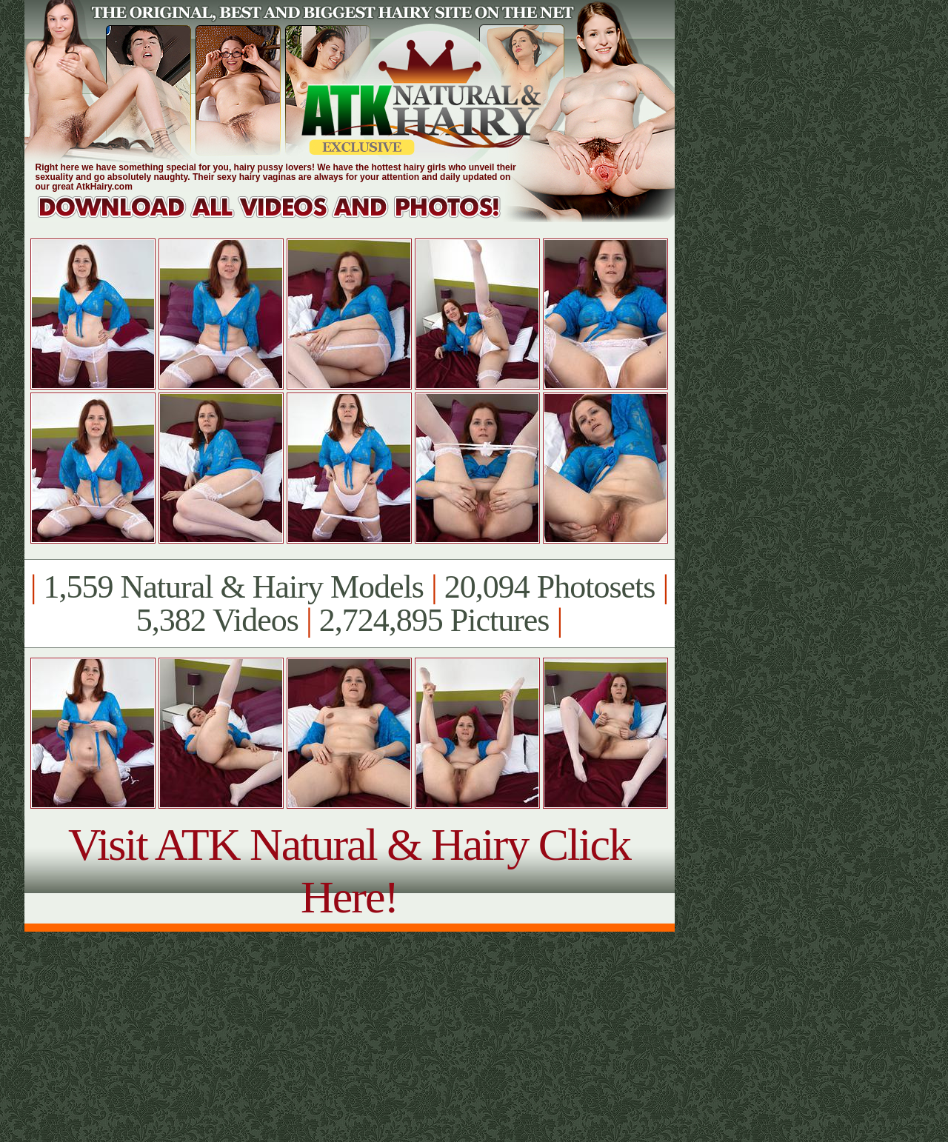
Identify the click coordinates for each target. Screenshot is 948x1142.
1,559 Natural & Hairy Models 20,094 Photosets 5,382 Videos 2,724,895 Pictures (349, 603)
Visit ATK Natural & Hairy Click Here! (349, 870)
